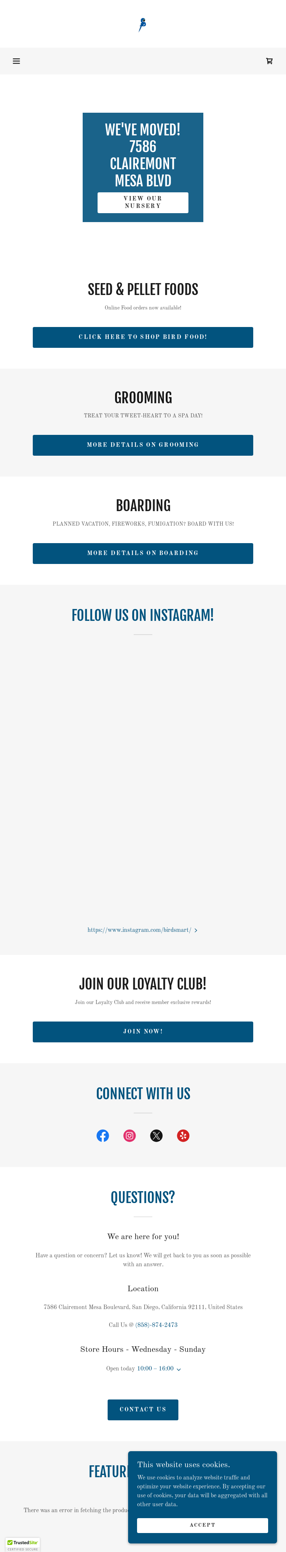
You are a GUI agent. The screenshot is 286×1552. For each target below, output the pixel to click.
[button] (16, 61)
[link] (143, 24)
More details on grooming (143, 445)
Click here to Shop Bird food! (143, 337)
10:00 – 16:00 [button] (155, 1369)
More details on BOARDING (143, 554)
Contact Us (143, 1410)
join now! (143, 1032)
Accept (203, 1525)
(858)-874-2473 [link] (156, 1325)
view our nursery (142, 202)
